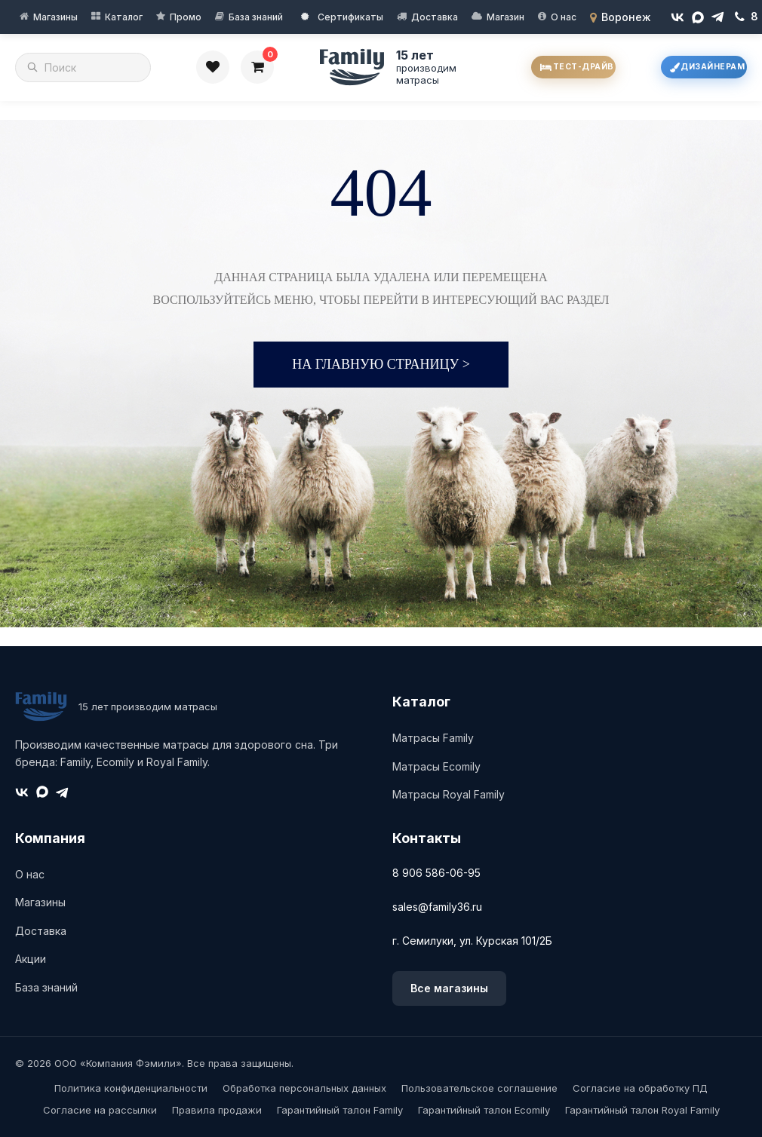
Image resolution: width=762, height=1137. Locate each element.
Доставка (434, 17)
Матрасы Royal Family (448, 794)
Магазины (55, 17)
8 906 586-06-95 (436, 872)
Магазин (505, 17)
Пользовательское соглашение (479, 1088)
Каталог (124, 17)
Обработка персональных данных (304, 1088)
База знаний (256, 17)
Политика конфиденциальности (130, 1088)
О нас (563, 17)
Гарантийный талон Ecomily (484, 1110)
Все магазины (449, 988)
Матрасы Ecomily (436, 766)
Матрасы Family (433, 737)
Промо (185, 17)
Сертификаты (342, 17)
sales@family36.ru (437, 906)
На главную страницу (381, 364)
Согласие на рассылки (100, 1110)
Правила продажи (217, 1110)
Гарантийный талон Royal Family (642, 1110)
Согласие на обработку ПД (640, 1088)
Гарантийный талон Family (340, 1110)
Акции (30, 958)
